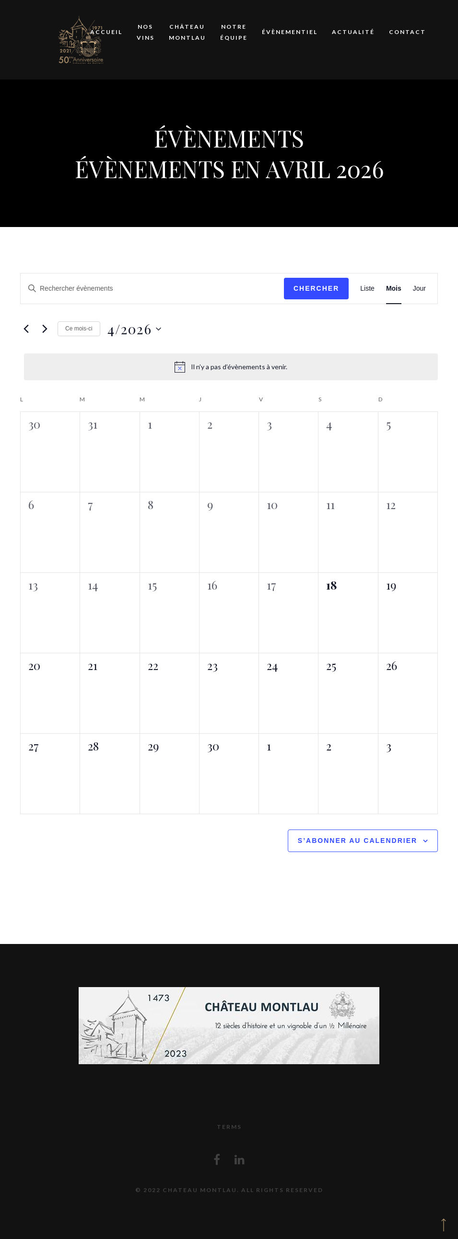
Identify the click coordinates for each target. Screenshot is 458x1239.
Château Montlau (187, 32)
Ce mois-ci (79, 328)
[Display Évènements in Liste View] (367, 288)
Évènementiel (289, 31)
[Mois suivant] (44, 329)
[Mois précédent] (26, 329)
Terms (229, 1126)
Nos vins (145, 32)
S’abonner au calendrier (357, 840)
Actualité (353, 31)
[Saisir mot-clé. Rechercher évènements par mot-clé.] (152, 288)
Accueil (106, 31)
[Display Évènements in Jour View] (419, 288)
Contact (407, 31)
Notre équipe (233, 32)
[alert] (231, 366)
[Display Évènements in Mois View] (393, 288)
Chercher (316, 288)
